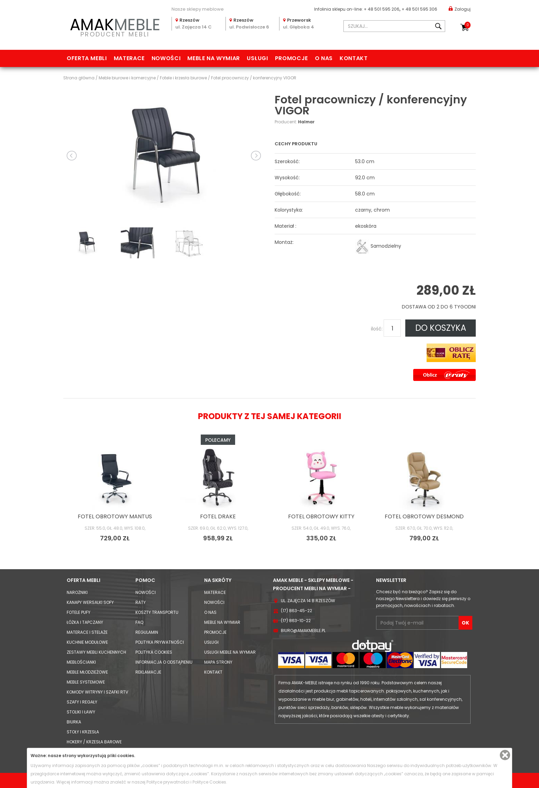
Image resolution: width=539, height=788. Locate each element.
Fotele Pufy (78, 612)
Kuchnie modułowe (87, 642)
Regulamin (146, 632)
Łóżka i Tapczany (85, 622)
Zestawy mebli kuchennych (96, 652)
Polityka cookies (153, 652)
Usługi (257, 58)
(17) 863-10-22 (296, 620)
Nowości (166, 58)
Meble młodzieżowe (87, 672)
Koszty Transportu (156, 612)
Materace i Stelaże (87, 632)
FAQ (139, 622)
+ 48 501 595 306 (419, 9)
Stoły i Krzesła (83, 732)
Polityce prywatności (167, 782)
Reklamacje (148, 672)
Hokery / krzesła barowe (94, 742)
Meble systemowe (86, 682)
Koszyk (467, 25)
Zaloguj (460, 8)
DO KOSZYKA (440, 328)
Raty (140, 602)
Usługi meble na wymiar (230, 652)
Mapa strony (218, 662)
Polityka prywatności (159, 642)
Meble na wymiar (213, 58)
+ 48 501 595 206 (381, 9)
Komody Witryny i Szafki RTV (97, 692)
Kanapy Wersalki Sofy (90, 602)
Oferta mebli (87, 58)
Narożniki (77, 592)
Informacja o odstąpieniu (163, 662)
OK (465, 622)
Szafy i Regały (82, 702)
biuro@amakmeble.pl (303, 630)
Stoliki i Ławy (81, 712)
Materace (129, 58)
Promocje (291, 58)
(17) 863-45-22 (296, 610)
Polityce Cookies (209, 782)
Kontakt (353, 58)
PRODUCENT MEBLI (114, 26)
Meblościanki (81, 662)
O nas (324, 58)
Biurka (74, 722)
